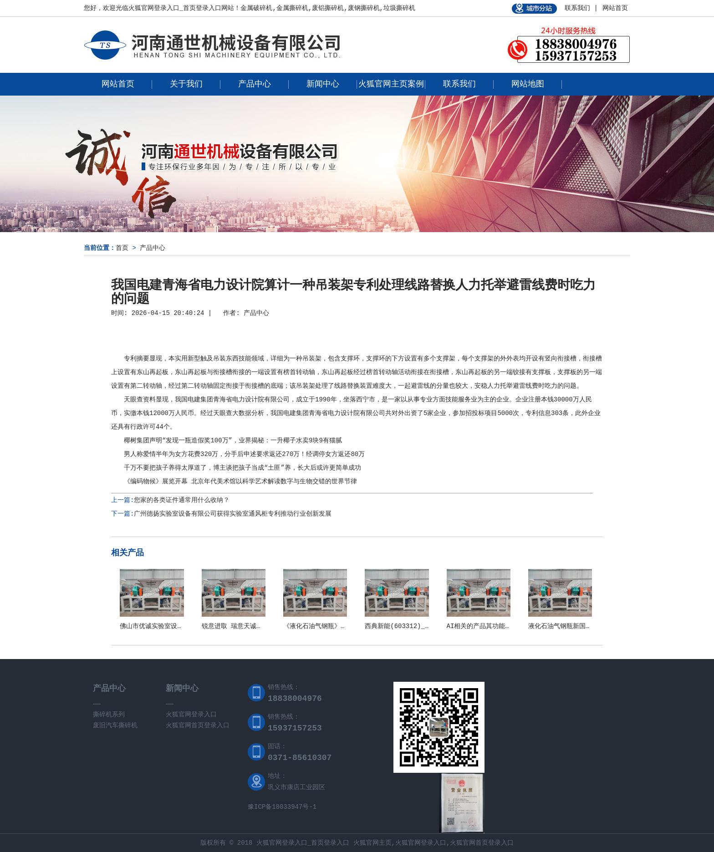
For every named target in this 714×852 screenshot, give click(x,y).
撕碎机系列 (109, 714)
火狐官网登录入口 (191, 714)
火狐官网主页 (372, 843)
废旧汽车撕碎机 (115, 725)
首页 (122, 248)
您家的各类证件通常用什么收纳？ (182, 500)
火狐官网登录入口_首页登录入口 (174, 8)
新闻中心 (322, 84)
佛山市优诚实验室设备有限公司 (164, 626)
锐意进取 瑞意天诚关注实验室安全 (251, 626)
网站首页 (615, 8)
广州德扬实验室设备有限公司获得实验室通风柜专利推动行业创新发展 (233, 513)
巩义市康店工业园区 (296, 787)
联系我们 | (581, 8)
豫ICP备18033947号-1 (282, 807)
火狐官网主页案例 (391, 84)
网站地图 (527, 84)
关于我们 (186, 84)
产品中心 (254, 84)
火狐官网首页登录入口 (198, 725)
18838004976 (295, 698)
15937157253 (295, 728)
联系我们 (459, 84)
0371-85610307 (300, 757)
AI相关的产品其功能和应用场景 (492, 626)
